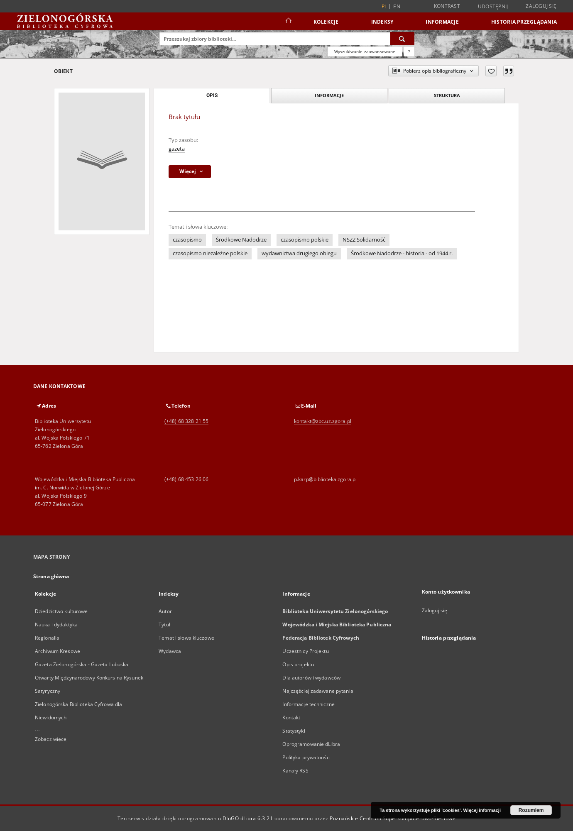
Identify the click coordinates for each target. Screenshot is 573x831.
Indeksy (382, 21)
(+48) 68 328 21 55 (186, 421)
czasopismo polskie (304, 239)
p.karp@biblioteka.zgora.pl (325, 479)
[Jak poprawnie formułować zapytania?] (409, 51)
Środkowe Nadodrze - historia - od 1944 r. (402, 253)
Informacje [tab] (329, 95)
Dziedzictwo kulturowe (61, 611)
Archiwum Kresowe (57, 651)
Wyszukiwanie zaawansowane (365, 51)
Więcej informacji (482, 810)
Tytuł (164, 624)
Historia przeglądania (524, 21)
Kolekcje (326, 21)
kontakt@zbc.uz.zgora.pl (322, 421)
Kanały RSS (295, 770)
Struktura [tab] (447, 95)
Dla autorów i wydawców (311, 677)
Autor (165, 611)
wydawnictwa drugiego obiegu (299, 253)
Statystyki (293, 730)
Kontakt (291, 717)
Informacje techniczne (308, 704)
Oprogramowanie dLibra (311, 744)
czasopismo (187, 239)
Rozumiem (531, 810)
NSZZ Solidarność (364, 239)
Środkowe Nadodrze (241, 239)
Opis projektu (298, 664)
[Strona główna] (288, 21)
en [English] (396, 6)
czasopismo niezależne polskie (210, 253)
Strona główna (51, 576)
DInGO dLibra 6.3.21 (248, 818)
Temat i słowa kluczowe (186, 637)
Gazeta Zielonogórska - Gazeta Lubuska (81, 664)
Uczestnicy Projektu (305, 651)
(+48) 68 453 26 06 (186, 479)
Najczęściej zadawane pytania (317, 690)
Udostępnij (493, 6)
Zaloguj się (541, 6)
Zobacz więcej (51, 739)
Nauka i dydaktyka (56, 624)
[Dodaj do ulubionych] (491, 71)
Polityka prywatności (306, 757)
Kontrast (447, 6)
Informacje (442, 21)
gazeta (177, 148)
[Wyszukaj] (402, 38)
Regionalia (47, 637)
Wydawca (170, 651)
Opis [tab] (212, 95)
